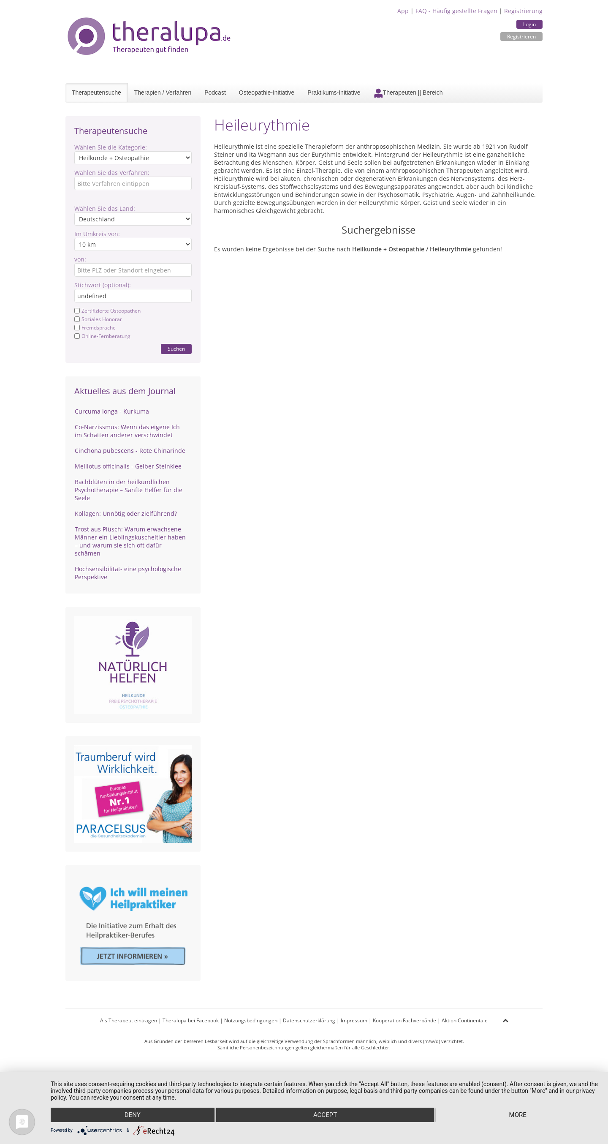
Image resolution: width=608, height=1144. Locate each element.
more (518, 1115)
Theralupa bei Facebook (191, 1020)
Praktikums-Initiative (333, 92)
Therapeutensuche (96, 92)
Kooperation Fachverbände (404, 1020)
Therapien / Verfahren (162, 92)
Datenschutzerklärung (309, 1020)
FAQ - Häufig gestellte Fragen (456, 11)
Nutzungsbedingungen (250, 1020)
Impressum (354, 1020)
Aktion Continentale (465, 1020)
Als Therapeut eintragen (128, 1020)
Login (529, 24)
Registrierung (523, 11)
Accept (325, 1115)
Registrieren (521, 36)
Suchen (176, 348)
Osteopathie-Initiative (267, 92)
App (403, 11)
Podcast (215, 92)
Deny (133, 1115)
